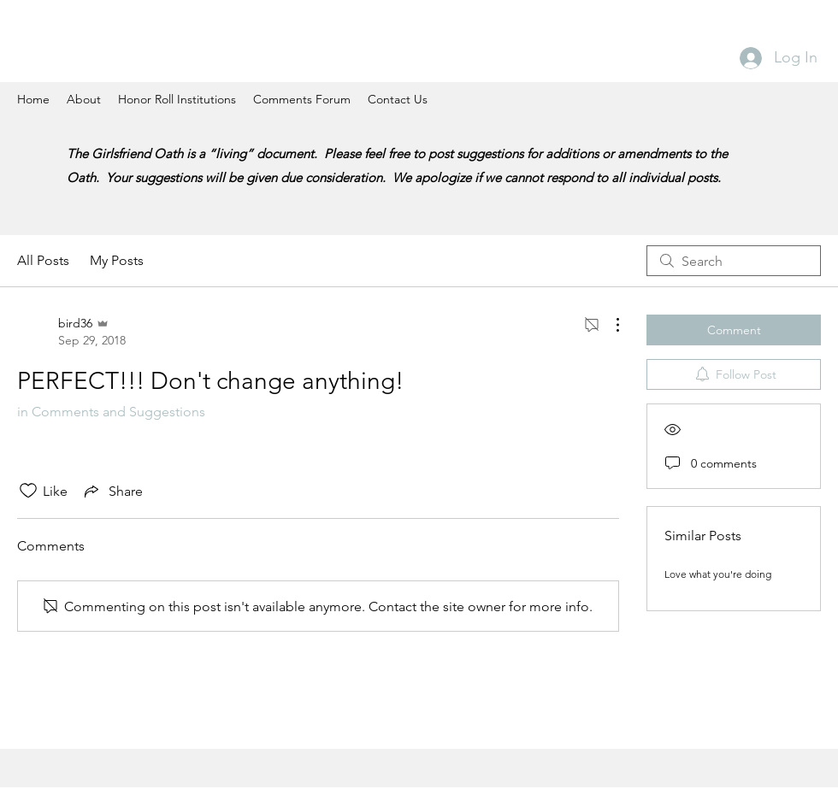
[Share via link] (112, 490)
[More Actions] (609, 325)
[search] (733, 260)
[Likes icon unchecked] (28, 490)
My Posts (117, 260)
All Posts (43, 260)
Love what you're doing (717, 574)
